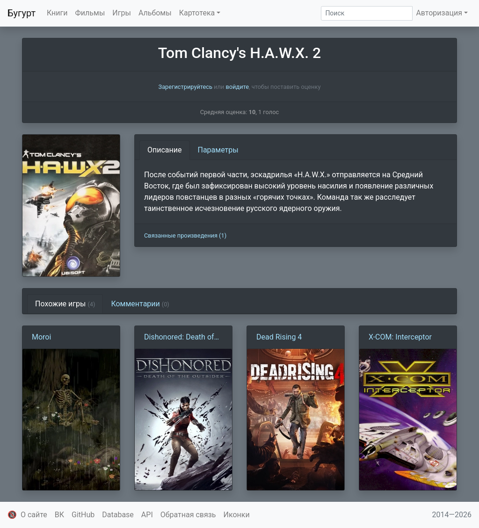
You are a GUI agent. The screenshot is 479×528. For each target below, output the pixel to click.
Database (118, 514)
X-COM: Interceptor (400, 337)
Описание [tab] (164, 149)
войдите (237, 86)
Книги (57, 12)
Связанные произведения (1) (185, 235)
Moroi (41, 337)
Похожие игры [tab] (65, 303)
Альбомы (155, 12)
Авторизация (439, 12)
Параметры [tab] (218, 149)
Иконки (237, 514)
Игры (121, 12)
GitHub (83, 514)
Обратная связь (188, 514)
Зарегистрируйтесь (185, 86)
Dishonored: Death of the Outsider (179, 338)
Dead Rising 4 (279, 337)
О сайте (34, 514)
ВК (59, 514)
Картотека (197, 12)
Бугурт (21, 13)
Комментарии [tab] (140, 303)
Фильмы (90, 12)
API (147, 514)
